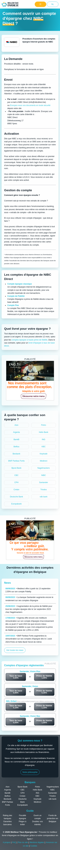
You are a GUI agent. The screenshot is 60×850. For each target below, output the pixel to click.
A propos (6, 842)
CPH (16, 482)
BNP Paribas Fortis (16, 461)
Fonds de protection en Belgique (52, 818)
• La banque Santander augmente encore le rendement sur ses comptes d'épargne (29, 598)
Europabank (16, 504)
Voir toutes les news (14, 650)
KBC (44, 447)
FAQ (14, 842)
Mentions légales (37, 842)
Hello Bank (43, 432)
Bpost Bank (16, 468)
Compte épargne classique (19, 284)
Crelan (16, 489)
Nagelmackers (43, 468)
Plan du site (23, 842)
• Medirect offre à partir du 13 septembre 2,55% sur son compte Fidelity (28, 590)
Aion (16, 425)
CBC (16, 475)
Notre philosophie (30, 772)
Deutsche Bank (16, 497)
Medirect (43, 461)
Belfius (16, 447)
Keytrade (43, 454)
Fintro (43, 425)
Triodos (43, 489)
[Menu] (40, 4)
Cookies (33, 846)
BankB (16, 439)
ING (43, 439)
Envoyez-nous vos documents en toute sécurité (30, 105)
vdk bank (43, 497)
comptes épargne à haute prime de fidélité (29, 340)
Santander (43, 482)
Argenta (16, 432)
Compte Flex (13, 305)
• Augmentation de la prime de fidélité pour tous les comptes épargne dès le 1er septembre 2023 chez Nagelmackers (28, 609)
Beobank (16, 454)
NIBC (43, 475)
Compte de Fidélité (15, 296)
